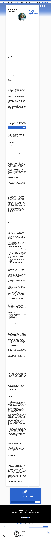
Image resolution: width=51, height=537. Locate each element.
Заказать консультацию (45, 2)
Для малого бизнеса (5, 530)
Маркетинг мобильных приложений (18, 535)
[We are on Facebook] (4, 526)
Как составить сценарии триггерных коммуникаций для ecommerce (33, 9)
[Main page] (5, 2)
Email (3, 534)
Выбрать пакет (27, 530)
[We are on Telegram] (10, 526)
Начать (23, 127)
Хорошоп (27, 536)
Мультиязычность (16, 532)
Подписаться (45, 526)
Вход (47, 0)
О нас (38, 530)
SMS (3, 535)
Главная (3, 0)
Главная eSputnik (20, 523)
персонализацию (16, 65)
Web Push (4, 536)
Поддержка (9, 0)
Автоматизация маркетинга (17, 534)
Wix (26, 535)
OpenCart (27, 534)
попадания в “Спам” (13, 309)
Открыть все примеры (25, 517)
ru (45, 0)
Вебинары (24, 523)
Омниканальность (16, 533)
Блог (6, 0)
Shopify (27, 532)
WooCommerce (27, 533)
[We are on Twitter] (7, 526)
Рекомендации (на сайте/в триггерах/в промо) (19, 531)
